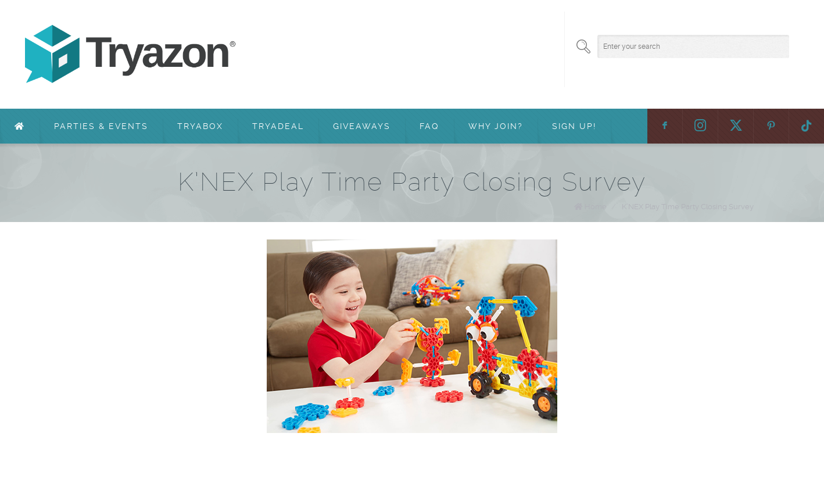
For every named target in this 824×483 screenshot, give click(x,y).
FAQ (429, 126)
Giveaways (361, 126)
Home (596, 206)
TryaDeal (278, 126)
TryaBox (200, 126)
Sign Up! (574, 126)
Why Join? (495, 126)
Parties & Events (101, 126)
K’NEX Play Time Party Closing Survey (688, 206)
